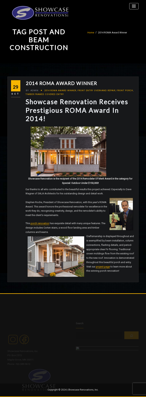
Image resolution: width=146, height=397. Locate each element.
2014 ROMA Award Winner (112, 33)
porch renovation (40, 231)
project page (103, 274)
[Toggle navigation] (134, 6)
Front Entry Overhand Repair (96, 98)
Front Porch (125, 98)
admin (32, 98)
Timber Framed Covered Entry (44, 102)
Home (90, 33)
